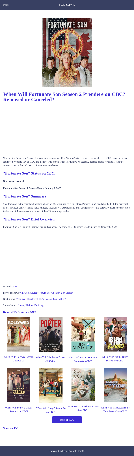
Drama (21, 305)
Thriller (29, 305)
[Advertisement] (67, 128)
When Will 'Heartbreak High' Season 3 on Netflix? (40, 299)
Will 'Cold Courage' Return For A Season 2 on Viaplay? (46, 292)
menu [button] (6, 5)
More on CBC (67, 419)
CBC (15, 286)
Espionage (39, 305)
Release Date (66, 451)
